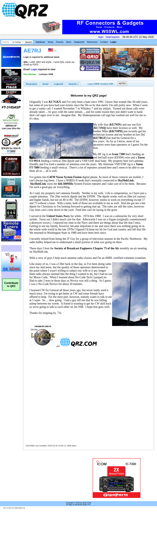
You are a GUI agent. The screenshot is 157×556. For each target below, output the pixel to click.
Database (40, 42)
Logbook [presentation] (58, 84)
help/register (113, 37)
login (100, 37)
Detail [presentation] (45, 84)
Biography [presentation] (31, 84)
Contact (104, 42)
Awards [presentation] (73, 84)
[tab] (32, 84)
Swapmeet (79, 42)
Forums (59, 42)
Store (68, 42)
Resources (92, 42)
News (50, 42)
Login (113, 42)
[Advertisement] (53, 478)
